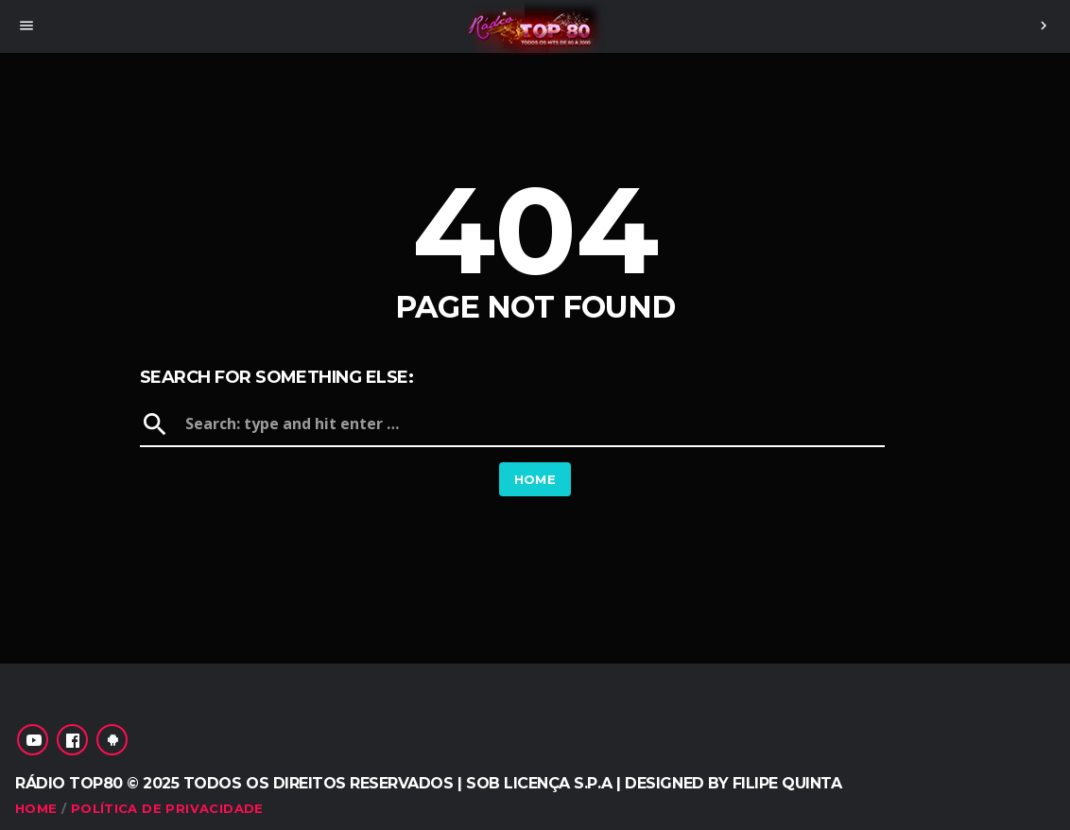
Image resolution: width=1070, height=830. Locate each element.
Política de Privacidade (167, 808)
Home (535, 479)
